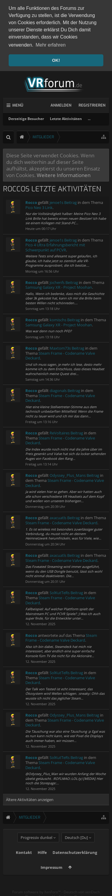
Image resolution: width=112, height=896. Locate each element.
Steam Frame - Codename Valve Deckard (60, 354)
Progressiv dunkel (36, 846)
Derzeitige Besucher (26, 116)
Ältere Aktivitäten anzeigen (29, 798)
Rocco (31, 201)
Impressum (51, 876)
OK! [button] (56, 60)
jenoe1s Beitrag (63, 201)
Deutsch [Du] (76, 846)
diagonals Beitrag (65, 389)
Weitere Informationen (63, 173)
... (89, 116)
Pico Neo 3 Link (39, 205)
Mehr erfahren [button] (51, 44)
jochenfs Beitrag (64, 280)
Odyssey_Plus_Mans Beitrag (74, 474)
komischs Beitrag (65, 318)
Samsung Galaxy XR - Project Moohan (58, 285)
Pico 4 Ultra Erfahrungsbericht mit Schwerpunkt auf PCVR (55, 246)
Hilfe (42, 861)
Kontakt (24, 861)
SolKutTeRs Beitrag (66, 591)
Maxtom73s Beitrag (67, 346)
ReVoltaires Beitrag (66, 431)
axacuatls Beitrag (65, 516)
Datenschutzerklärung (75, 861)
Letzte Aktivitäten (66, 116)
